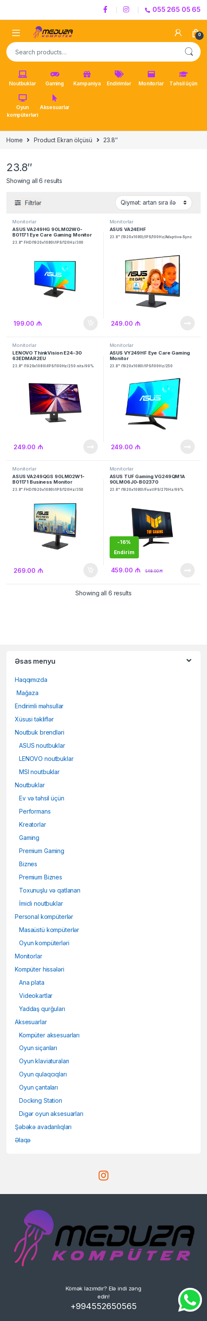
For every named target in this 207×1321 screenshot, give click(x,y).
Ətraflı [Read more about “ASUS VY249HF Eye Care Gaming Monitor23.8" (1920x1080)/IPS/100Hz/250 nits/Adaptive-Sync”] (187, 446)
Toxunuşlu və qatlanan (49, 890)
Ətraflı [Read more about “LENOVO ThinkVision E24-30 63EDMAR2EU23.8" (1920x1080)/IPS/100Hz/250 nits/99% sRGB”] (90, 446)
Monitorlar (151, 78)
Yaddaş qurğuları (42, 1008)
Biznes (28, 864)
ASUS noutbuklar (42, 745)
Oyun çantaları (38, 1087)
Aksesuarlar (54, 102)
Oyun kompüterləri (22, 106)
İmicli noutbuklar (41, 903)
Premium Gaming (41, 850)
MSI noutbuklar (39, 771)
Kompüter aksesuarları (49, 1035)
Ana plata (31, 982)
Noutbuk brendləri (39, 732)
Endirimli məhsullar (39, 706)
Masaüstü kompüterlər (49, 929)
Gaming (54, 78)
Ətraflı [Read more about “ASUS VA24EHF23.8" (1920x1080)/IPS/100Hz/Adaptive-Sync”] (187, 323)
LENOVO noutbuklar (46, 758)
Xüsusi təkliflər (34, 719)
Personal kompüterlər (44, 916)
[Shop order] (153, 202)
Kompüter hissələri (39, 969)
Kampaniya (87, 78)
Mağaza (27, 692)
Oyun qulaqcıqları (43, 1074)
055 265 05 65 (173, 9)
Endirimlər (119, 78)
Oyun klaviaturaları (44, 1061)
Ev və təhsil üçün (41, 798)
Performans (35, 811)
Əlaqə (22, 1140)
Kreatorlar (32, 824)
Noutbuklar (22, 78)
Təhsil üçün (183, 78)
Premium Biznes (40, 877)
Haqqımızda (31, 679)
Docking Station (40, 1100)
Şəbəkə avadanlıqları (43, 1126)
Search (189, 52)
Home (14, 140)
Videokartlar (35, 995)
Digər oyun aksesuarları (51, 1113)
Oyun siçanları (38, 1047)
